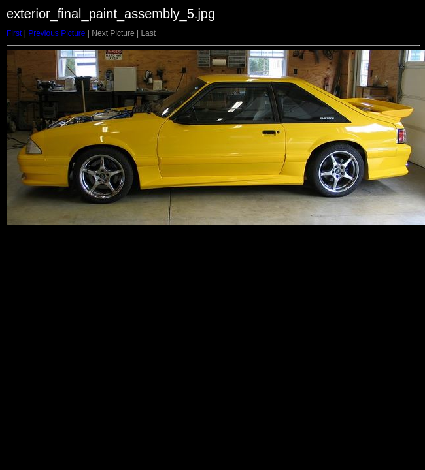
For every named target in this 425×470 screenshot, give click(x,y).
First (14, 33)
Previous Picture (56, 33)
